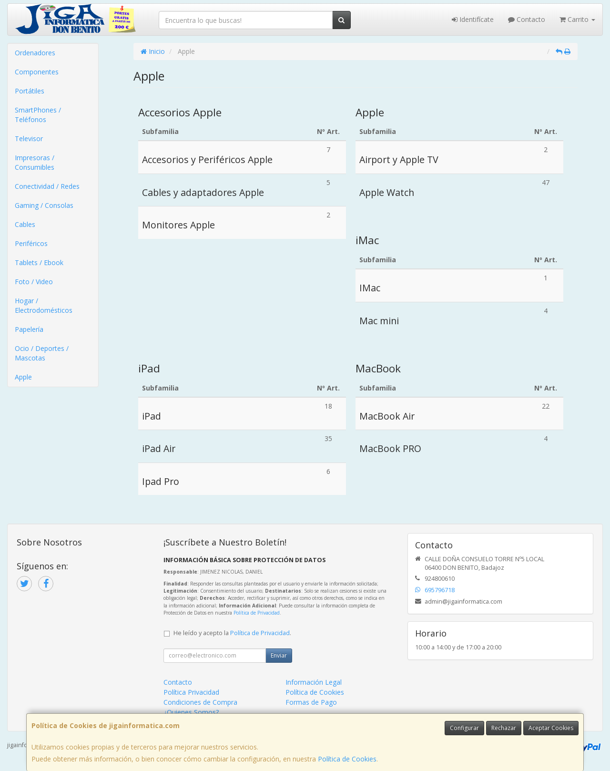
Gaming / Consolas (44, 205)
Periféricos (31, 243)
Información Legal (313, 682)
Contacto (526, 19)
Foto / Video (34, 281)
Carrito (577, 19)
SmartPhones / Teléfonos (38, 114)
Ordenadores (35, 52)
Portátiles (29, 90)
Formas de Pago (311, 702)
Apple (23, 376)
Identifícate (473, 19)
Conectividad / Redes (47, 186)
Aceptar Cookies (551, 728)
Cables (25, 224)
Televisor (29, 138)
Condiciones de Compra (200, 702)
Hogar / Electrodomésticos (43, 305)
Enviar (279, 655)
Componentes (37, 71)
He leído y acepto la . (232, 633)
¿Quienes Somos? (191, 712)
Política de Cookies (347, 758)
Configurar (464, 728)
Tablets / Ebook (39, 262)
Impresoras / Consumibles (34, 162)
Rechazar (503, 728)
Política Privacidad (191, 692)
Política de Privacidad (257, 612)
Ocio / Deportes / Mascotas (42, 353)
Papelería (29, 329)
